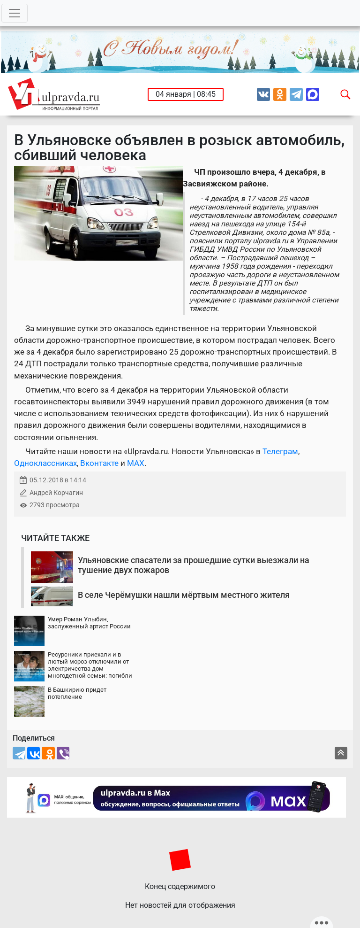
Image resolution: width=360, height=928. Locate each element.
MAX (135, 463)
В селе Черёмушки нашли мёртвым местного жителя (184, 595)
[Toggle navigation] (14, 13)
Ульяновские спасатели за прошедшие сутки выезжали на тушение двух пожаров (193, 565)
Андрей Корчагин (56, 493)
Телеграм (280, 451)
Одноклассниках (45, 463)
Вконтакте (99, 463)
